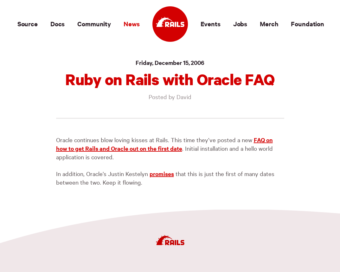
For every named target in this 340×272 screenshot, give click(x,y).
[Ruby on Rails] (170, 24)
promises (162, 174)
